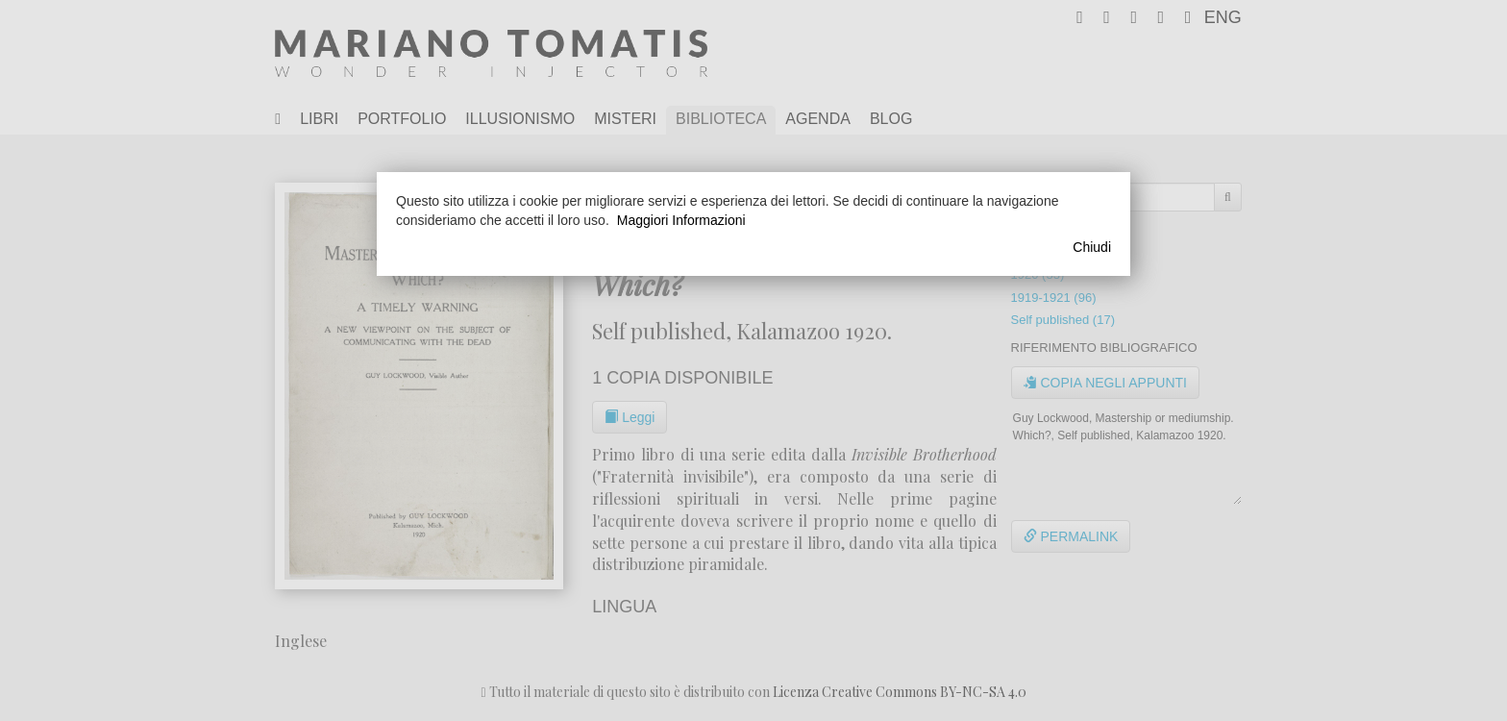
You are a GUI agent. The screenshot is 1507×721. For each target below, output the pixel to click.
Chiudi (1092, 247)
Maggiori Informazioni (681, 220)
